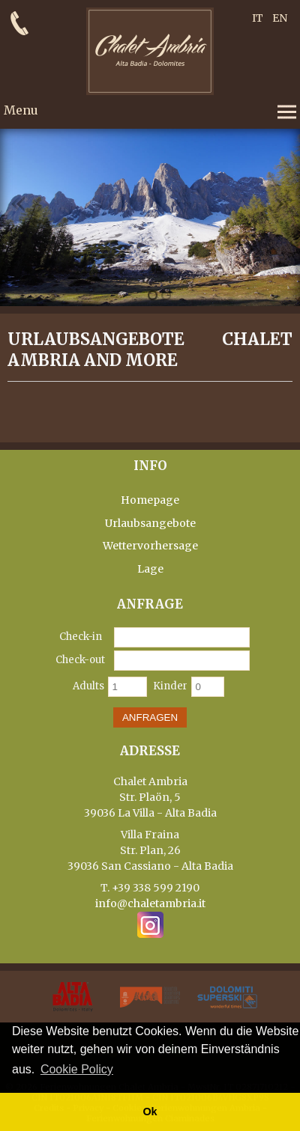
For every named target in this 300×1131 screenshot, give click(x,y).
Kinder (170, 686)
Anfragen (150, 717)
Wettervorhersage (150, 545)
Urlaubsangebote (150, 523)
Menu (21, 110)
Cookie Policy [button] (76, 1069)
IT (257, 18)
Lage (150, 569)
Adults (88, 686)
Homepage (150, 500)
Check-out (80, 659)
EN (279, 18)
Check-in (80, 636)
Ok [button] (149, 1112)
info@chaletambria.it (150, 903)
